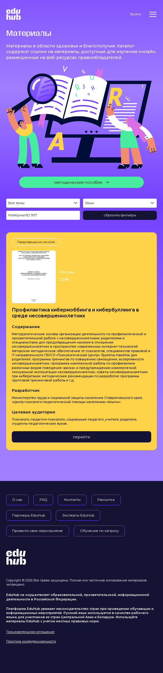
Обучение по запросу (99, 531)
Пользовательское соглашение (30, 632)
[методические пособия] (81, 182)
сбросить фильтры (120, 215)
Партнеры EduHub (28, 515)
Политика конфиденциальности (31, 641)
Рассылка (106, 500)
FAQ (43, 500)
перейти (81, 436)
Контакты (72, 500)
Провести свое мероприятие (37, 531)
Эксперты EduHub (78, 515)
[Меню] (153, 14)
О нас (17, 500)
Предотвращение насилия (36, 242)
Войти (135, 14)
